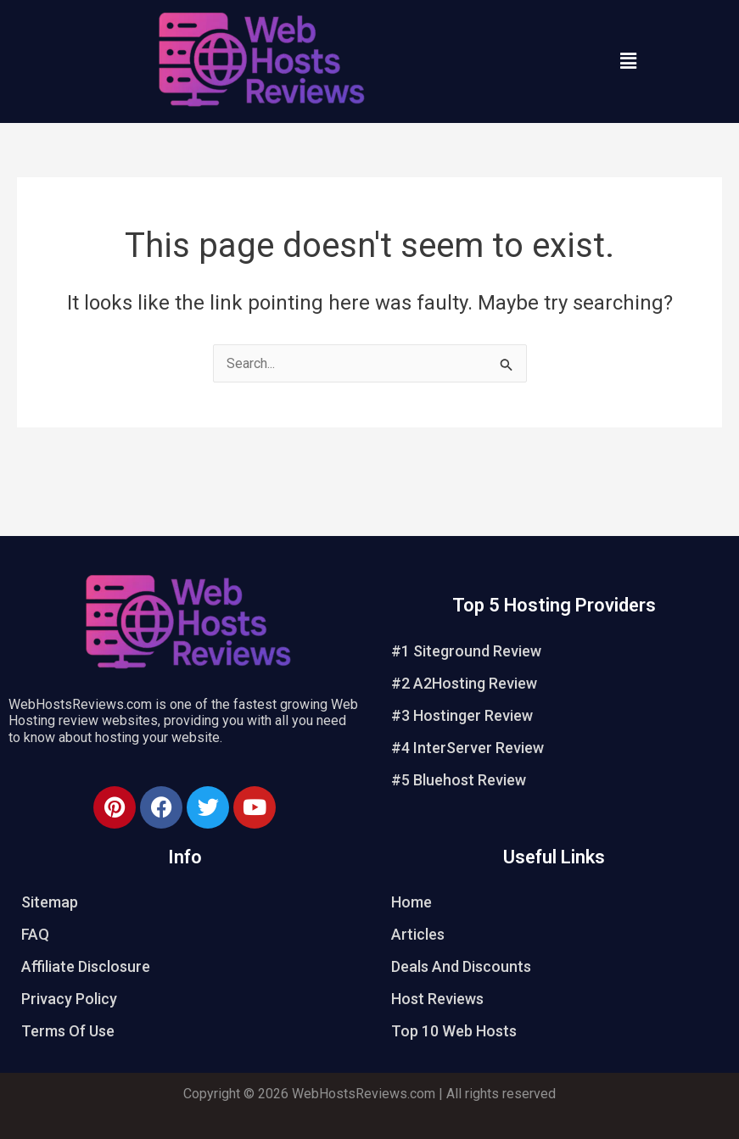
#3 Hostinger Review (462, 715)
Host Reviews (437, 999)
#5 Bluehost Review (458, 780)
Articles (418, 934)
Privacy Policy (69, 999)
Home (411, 902)
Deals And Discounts (461, 966)
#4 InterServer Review (467, 748)
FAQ (35, 934)
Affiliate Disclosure (85, 966)
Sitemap (49, 902)
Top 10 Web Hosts (454, 1031)
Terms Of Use (68, 1031)
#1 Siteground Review (466, 651)
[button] (627, 61)
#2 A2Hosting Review (464, 683)
